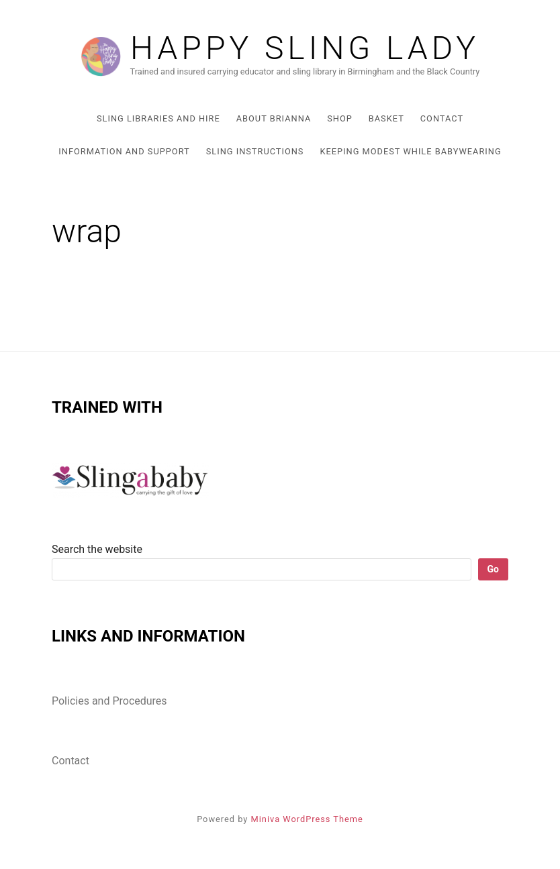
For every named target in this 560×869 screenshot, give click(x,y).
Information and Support (123, 151)
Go (493, 569)
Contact (441, 118)
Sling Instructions (255, 151)
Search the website (97, 549)
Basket (386, 118)
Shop (340, 118)
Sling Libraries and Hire (158, 118)
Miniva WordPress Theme (307, 819)
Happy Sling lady (304, 48)
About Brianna (274, 118)
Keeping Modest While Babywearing (410, 151)
